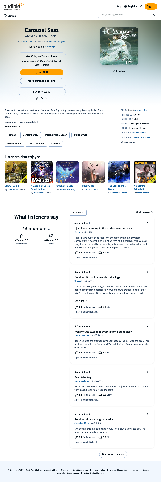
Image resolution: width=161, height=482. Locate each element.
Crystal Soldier (12, 186)
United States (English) (94, 473)
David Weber (143, 193)
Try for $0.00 (41, 72)
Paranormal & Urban (56, 135)
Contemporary (30, 135)
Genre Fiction (14, 143)
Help (118, 6)
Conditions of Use (80, 470)
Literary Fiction (36, 143)
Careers (64, 470)
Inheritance (88, 186)
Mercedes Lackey (67, 189)
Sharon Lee (13, 189)
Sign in (151, 6)
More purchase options (41, 81)
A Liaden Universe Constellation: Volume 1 (40, 189)
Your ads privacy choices (68, 473)
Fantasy (11, 135)
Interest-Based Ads (118, 470)
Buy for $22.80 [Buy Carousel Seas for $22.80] (41, 91)
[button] (37, 98)
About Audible (50, 470)
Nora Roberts (92, 189)
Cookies (146, 470)
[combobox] (127, 15)
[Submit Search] (154, 15)
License (134, 470)
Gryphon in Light (64, 186)
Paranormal (80, 135)
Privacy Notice (99, 470)
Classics (55, 143)
